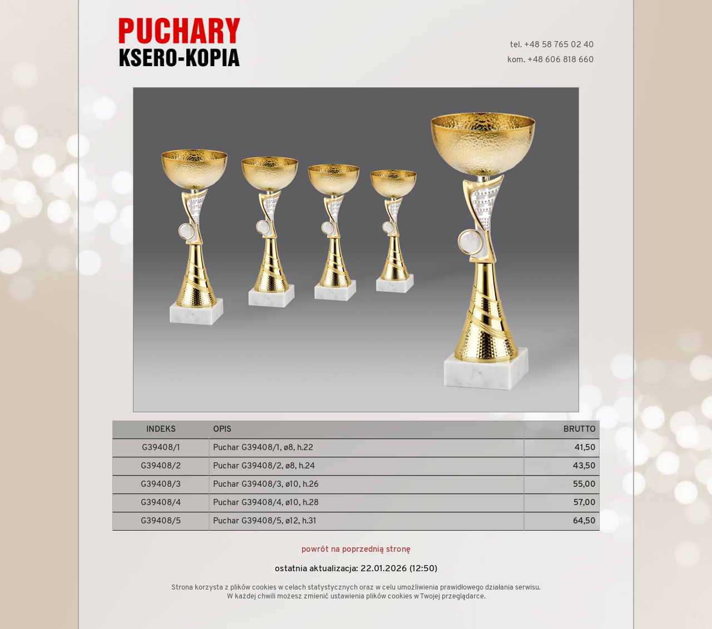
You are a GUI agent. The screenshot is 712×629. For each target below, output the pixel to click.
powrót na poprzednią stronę (356, 550)
